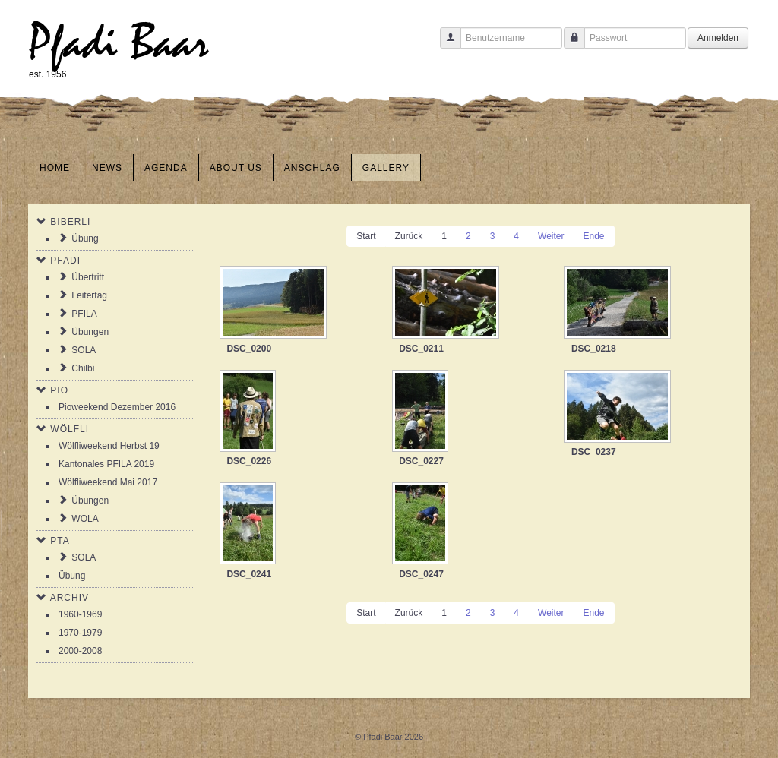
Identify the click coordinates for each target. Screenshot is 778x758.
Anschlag (312, 168)
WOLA (84, 518)
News (107, 168)
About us (236, 168)
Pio (59, 390)
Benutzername (444, 45)
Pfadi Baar (119, 43)
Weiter (551, 236)
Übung (84, 238)
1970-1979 (80, 632)
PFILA (83, 313)
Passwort (568, 45)
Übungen (90, 332)
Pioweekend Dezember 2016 (117, 407)
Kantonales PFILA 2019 (106, 464)
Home (55, 168)
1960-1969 (80, 614)
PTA (59, 540)
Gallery (386, 168)
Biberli (70, 221)
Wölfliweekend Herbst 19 (109, 446)
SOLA (83, 350)
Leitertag (89, 295)
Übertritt (87, 277)
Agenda (166, 168)
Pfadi (65, 260)
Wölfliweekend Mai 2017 (108, 482)
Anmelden (717, 38)
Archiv (69, 597)
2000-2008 (80, 651)
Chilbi (82, 368)
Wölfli (69, 429)
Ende (593, 236)
